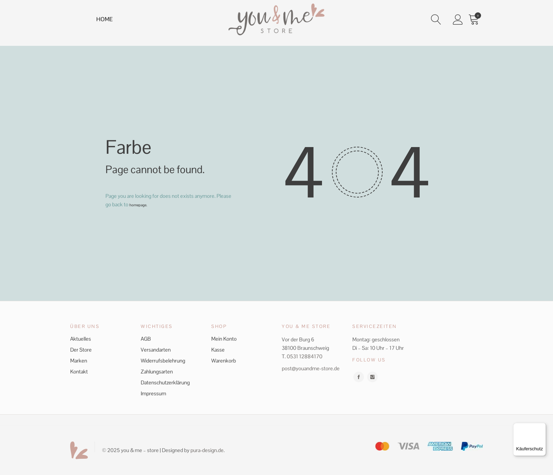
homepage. (141, 204)
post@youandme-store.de (311, 368)
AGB (146, 338)
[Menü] (541, 427)
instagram (372, 377)
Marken (78, 360)
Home (106, 20)
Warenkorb (223, 360)
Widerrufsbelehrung (163, 360)
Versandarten (156, 349)
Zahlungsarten (157, 371)
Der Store (81, 349)
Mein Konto (224, 338)
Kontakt (79, 371)
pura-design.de (207, 450)
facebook (358, 377)
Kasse (218, 349)
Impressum (153, 393)
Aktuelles (80, 338)
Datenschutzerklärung (165, 382)
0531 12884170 (304, 356)
